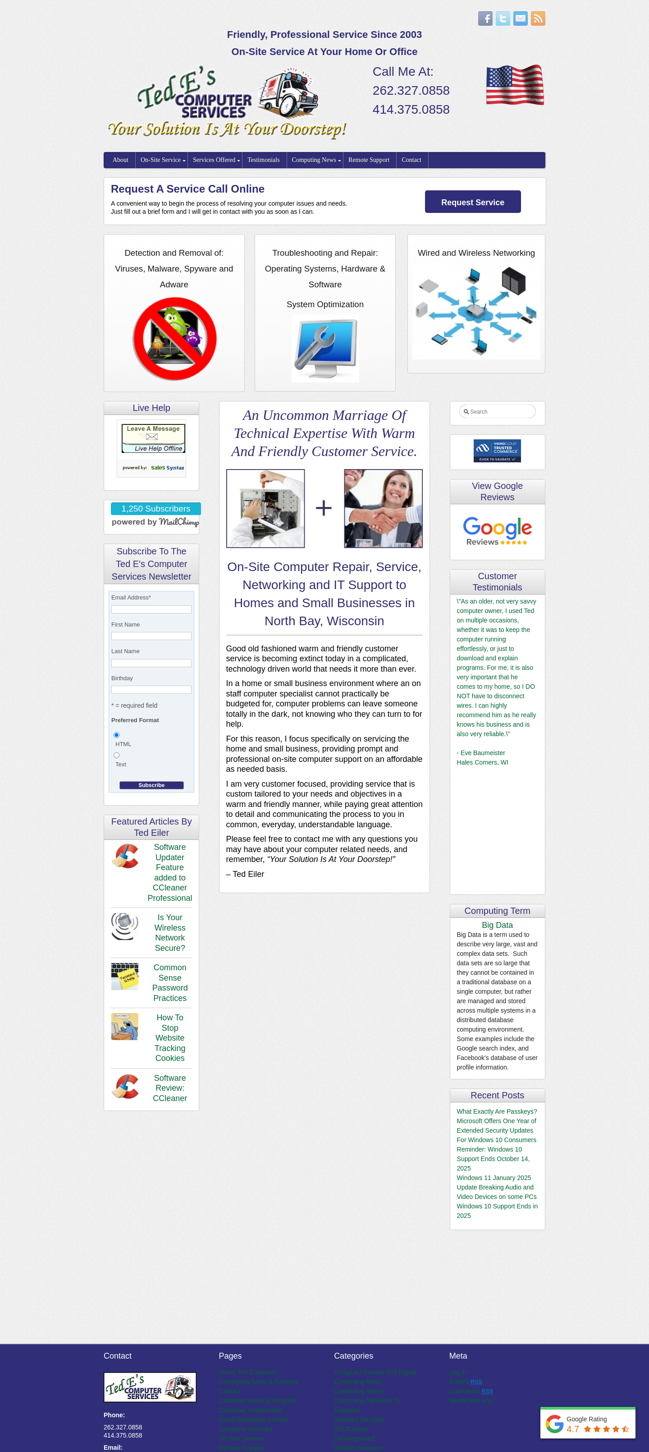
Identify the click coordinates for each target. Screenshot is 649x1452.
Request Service (472, 202)
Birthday (122, 678)
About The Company (248, 1372)
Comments (471, 1391)
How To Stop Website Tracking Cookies (170, 1038)
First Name (125, 624)
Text (120, 764)
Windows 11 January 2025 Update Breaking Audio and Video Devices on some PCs (497, 1187)
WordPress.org (470, 1400)
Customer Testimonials (251, 1410)
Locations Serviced (245, 1429)
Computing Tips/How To (367, 1400)
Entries (465, 1381)
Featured (346, 1410)
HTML (123, 744)
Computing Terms (358, 1391)
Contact (411, 160)
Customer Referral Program (258, 1400)
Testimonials (263, 160)
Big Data (497, 925)
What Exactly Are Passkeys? (497, 1111)
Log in (457, 1372)
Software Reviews (359, 1419)
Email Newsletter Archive (254, 1419)
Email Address (131, 597)
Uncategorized (354, 1438)
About (120, 160)
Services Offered (214, 160)
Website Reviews (358, 1448)
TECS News (351, 1429)
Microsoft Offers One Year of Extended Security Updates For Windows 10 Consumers (497, 1130)
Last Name (125, 651)
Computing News (314, 160)
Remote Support (368, 160)
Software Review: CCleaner (170, 1088)
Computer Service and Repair (375, 1372)
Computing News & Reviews (259, 1381)
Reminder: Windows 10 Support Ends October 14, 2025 (493, 1159)
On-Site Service (161, 160)
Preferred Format (135, 720)
